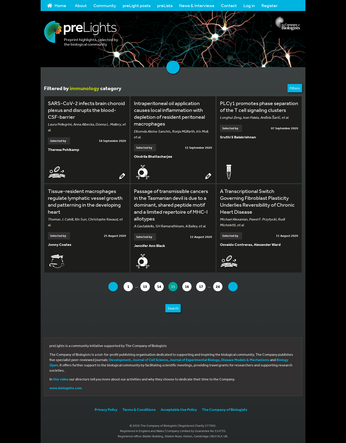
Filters (295, 88)
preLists (165, 5)
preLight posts (136, 5)
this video (61, 378)
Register (269, 5)
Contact (229, 5)
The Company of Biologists (224, 408)
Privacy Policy (106, 408)
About (81, 5)
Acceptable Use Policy (179, 408)
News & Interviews (196, 5)
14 (159, 285)
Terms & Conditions (139, 408)
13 (144, 285)
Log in (249, 5)
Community (104, 5)
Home (56, 5)
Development (120, 358)
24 (223, 285)
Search (173, 307)
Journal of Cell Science (150, 358)
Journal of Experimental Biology (194, 358)
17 (205, 285)
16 (189, 285)
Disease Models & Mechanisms (245, 358)
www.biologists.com (65, 387)
